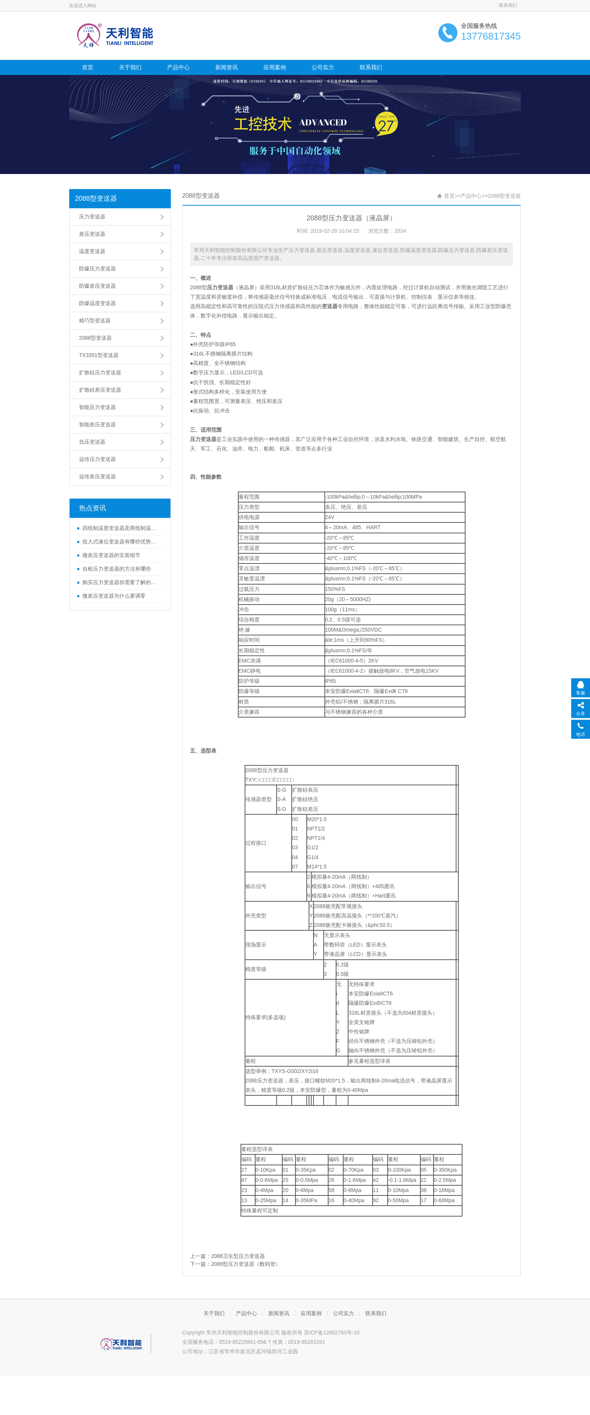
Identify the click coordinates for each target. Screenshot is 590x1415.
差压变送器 (92, 234)
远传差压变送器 (97, 476)
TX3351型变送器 (99, 355)
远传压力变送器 (97, 459)
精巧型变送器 (95, 320)
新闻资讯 (226, 67)
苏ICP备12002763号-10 (332, 1333)
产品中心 (178, 67)
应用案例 (274, 67)
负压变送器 (92, 442)
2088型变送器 (96, 198)
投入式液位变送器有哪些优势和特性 (120, 542)
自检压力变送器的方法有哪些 (116, 569)
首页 (87, 67)
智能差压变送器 (97, 424)
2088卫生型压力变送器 (238, 1256)
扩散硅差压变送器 (100, 390)
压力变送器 (92, 217)
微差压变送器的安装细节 (111, 555)
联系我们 (508, 5)
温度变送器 (92, 251)
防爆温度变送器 (97, 303)
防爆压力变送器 (97, 269)
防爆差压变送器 (97, 286)
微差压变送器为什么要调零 (114, 596)
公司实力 (323, 67)
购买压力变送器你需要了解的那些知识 (120, 582)
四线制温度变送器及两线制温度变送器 (120, 528)
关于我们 (130, 67)
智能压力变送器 (97, 407)
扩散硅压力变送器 (100, 372)
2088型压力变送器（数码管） (246, 1264)
